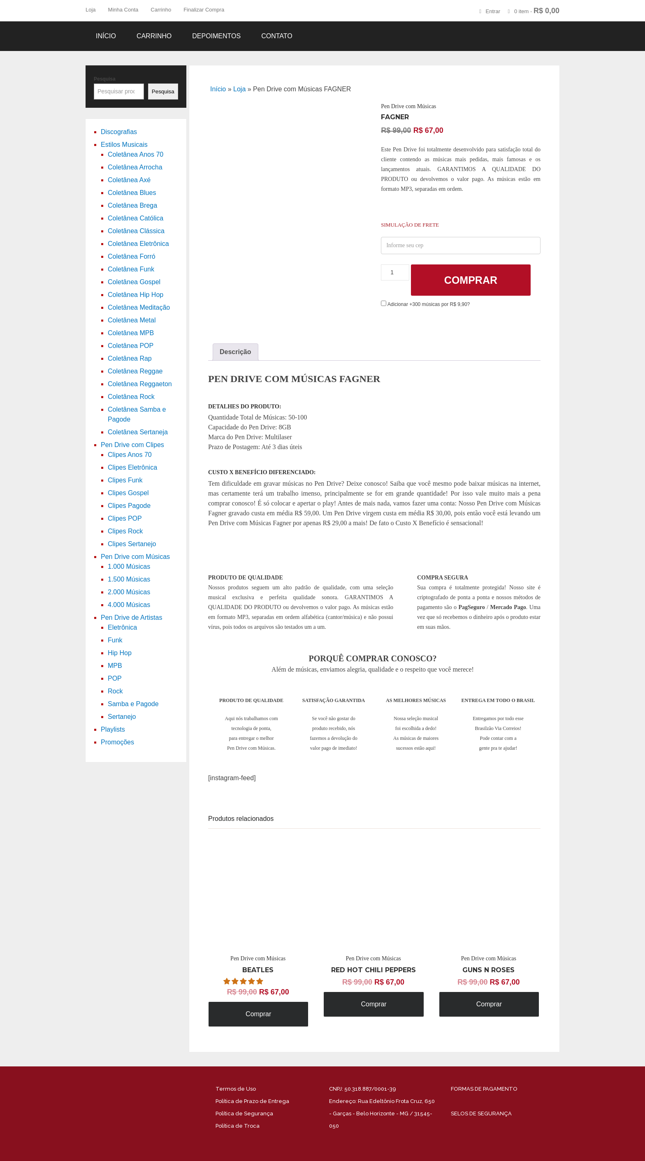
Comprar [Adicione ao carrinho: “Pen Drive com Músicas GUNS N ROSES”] (489, 1004)
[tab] (235, 352)
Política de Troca (238, 1126)
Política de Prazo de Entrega (252, 1101)
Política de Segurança (244, 1113)
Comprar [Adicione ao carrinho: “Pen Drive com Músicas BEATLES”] (258, 1013)
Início (106, 35)
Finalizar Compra (203, 10)
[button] (243, 981)
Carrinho (161, 10)
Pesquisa (105, 79)
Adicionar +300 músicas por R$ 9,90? (425, 304)
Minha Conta (123, 10)
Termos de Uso (236, 1089)
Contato (276, 35)
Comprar (470, 280)
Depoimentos (216, 35)
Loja (91, 10)
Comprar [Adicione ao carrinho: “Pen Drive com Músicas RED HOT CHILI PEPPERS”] (373, 1004)
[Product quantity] (395, 272)
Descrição (235, 351)
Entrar (493, 11)
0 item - (536, 11)
